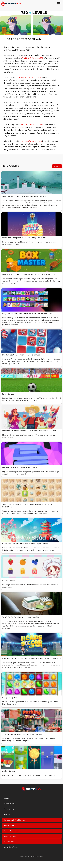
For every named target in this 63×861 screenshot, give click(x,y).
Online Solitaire (10, 825)
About (6, 798)
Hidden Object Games (12, 831)
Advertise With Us (11, 847)
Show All (57, 166)
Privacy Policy (9, 804)
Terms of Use (9, 809)
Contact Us (8, 815)
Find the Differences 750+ (33, 58)
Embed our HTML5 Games (14, 820)
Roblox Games (9, 842)
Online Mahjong (10, 836)
